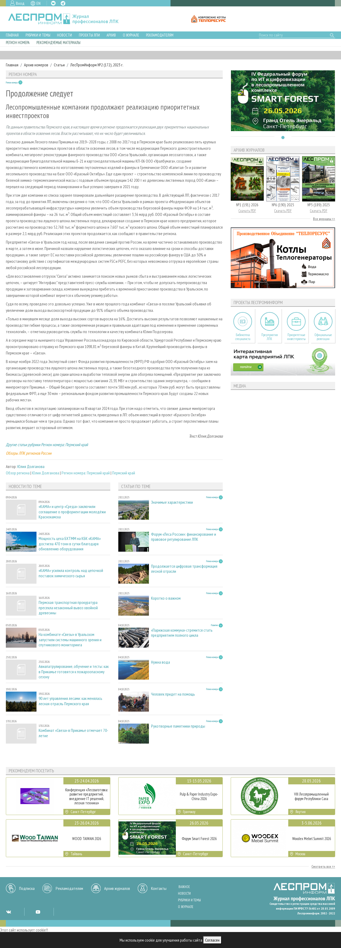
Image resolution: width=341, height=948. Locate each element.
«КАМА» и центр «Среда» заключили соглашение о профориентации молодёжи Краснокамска (72, 511)
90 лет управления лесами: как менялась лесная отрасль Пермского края (70, 701)
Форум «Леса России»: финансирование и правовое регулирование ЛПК (183, 537)
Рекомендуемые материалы (58, 42)
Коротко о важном (166, 598)
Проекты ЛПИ (89, 35)
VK (53, 3)
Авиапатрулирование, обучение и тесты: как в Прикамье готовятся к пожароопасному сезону (74, 671)
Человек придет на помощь (173, 694)
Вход (20, 3)
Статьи (59, 64)
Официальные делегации (323, 337)
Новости (64, 35)
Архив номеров (36, 64)
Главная (12, 35)
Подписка (27, 888)
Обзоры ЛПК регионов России (28, 453)
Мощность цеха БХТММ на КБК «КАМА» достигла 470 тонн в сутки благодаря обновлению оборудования (70, 543)
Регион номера (18, 42)
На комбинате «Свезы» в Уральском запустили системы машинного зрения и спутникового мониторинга (70, 639)
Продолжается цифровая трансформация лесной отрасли (184, 569)
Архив (111, 35)
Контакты (159, 888)
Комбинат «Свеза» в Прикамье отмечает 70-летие (73, 733)
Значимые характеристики (172, 502)
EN (38, 3)
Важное (184, 887)
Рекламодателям (159, 35)
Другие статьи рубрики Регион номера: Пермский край (47, 444)
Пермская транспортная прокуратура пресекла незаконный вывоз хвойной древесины (68, 607)
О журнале (131, 35)
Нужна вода (160, 662)
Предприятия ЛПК (269, 337)
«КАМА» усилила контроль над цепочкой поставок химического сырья (71, 573)
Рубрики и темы (38, 35)
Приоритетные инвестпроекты (296, 337)
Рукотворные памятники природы (178, 726)
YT (37, 911)
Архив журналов (117, 888)
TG (63, 3)
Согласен (212, 940)
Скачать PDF (247, 210)
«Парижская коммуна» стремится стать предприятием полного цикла (182, 633)
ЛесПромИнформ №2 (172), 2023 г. (96, 64)
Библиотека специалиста (242, 337)
